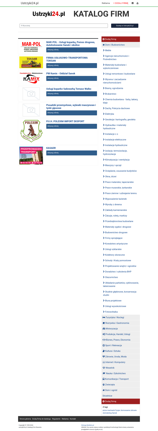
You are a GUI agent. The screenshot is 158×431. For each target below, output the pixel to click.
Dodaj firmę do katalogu (41, 419)
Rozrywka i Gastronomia (116, 323)
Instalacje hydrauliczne (115, 145)
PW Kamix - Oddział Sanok (60, 73)
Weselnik (108, 367)
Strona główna (25, 419)
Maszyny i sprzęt (112, 165)
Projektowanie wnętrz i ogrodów (119, 266)
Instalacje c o (110, 134)
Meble (107, 50)
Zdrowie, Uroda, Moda (115, 356)
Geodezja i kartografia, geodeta (119, 119)
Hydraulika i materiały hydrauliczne (114, 127)
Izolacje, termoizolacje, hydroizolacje (115, 152)
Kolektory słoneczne (114, 255)
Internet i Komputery (114, 362)
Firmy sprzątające (112, 238)
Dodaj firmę (109, 39)
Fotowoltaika (110, 311)
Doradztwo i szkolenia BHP (117, 271)
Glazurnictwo (110, 277)
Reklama (106, 3)
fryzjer (117, 410)
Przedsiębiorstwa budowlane (118, 221)
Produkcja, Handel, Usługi (116, 334)
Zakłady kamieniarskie (115, 210)
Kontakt (73, 419)
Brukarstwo (109, 94)
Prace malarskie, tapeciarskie (118, 182)
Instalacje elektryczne (114, 139)
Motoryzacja (110, 328)
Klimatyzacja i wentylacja (116, 159)
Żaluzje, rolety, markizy (115, 215)
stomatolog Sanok (110, 413)
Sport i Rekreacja (112, 345)
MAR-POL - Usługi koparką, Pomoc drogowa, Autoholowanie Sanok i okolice (70, 43)
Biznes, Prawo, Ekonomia (116, 339)
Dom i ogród (110, 390)
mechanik (111, 410)
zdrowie (133, 410)
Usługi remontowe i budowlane (119, 73)
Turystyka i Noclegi (113, 317)
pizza (105, 410)
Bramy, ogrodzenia (113, 88)
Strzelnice (107, 395)
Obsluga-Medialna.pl (87, 425)
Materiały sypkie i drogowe (117, 227)
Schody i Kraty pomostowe (117, 260)
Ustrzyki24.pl (30, 3)
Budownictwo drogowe (115, 232)
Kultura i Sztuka (111, 351)
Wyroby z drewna (112, 204)
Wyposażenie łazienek (115, 199)
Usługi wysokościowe (114, 306)
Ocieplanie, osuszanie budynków (120, 171)
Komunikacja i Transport (116, 379)
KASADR (51, 148)
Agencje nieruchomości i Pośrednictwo (116, 58)
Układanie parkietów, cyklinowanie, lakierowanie (121, 284)
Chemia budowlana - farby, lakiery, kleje (120, 101)
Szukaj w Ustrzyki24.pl (125, 26)
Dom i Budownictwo (114, 44)
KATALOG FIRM (101, 14)
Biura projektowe (112, 300)
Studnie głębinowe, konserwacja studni (119, 293)
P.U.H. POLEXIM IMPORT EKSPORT (65, 121)
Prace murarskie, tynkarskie (117, 187)
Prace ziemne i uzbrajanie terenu (120, 193)
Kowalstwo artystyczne (115, 243)
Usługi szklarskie (112, 249)
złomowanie (125, 410)
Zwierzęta (109, 384)
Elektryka (108, 114)
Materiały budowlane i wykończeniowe (115, 66)
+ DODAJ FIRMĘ (120, 3)
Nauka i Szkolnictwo (114, 373)
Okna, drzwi (109, 176)
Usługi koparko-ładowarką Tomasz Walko (68, 88)
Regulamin (56, 419)
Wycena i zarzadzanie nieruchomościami (114, 81)
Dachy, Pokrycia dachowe (116, 108)
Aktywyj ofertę (52, 50)
